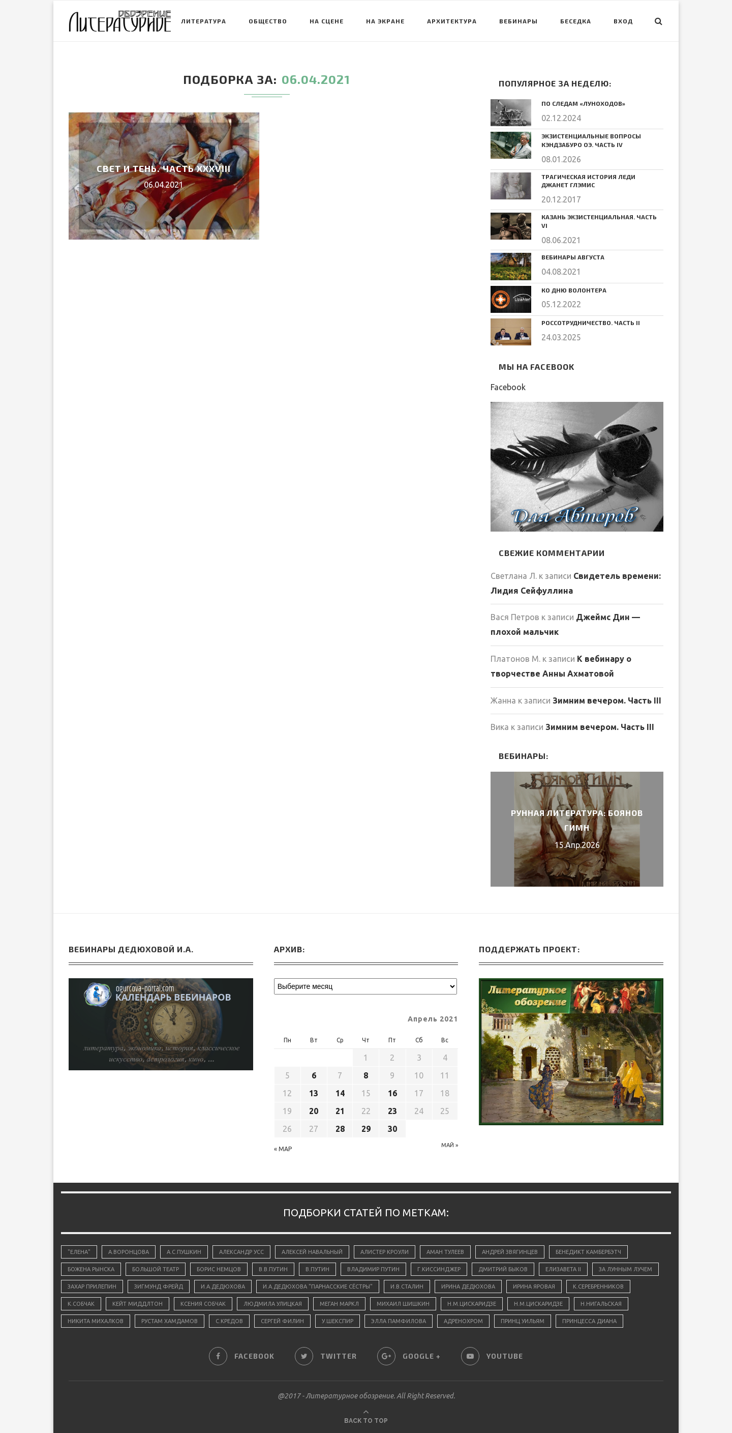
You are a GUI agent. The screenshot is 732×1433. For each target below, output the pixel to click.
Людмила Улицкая (272, 1304)
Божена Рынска (91, 1269)
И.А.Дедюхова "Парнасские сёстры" (318, 1286)
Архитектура (452, 20)
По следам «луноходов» (583, 103)
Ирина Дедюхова (468, 1286)
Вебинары (518, 20)
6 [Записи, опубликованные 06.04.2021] (314, 1075)
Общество (268, 20)
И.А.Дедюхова (223, 1286)
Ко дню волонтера (573, 290)
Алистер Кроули (384, 1252)
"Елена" (79, 1252)
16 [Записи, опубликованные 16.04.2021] (392, 1093)
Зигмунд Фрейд (158, 1286)
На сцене (327, 20)
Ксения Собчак (203, 1304)
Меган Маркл (339, 1304)
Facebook (508, 387)
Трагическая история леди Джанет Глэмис (588, 181)
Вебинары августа (572, 256)
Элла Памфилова (398, 1321)
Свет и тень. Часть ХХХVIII (164, 168)
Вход (623, 20)
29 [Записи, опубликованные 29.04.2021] (366, 1128)
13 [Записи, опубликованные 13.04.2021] (313, 1093)
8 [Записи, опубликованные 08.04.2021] (365, 1075)
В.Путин (317, 1269)
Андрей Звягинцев (510, 1252)
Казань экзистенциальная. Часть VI (599, 221)
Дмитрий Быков (503, 1269)
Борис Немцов (219, 1269)
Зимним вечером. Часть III (607, 700)
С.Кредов (229, 1321)
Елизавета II (563, 1269)
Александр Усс (241, 1252)
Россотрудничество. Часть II (590, 322)
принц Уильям (522, 1321)
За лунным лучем (625, 1269)
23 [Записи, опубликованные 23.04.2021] (392, 1111)
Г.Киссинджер (439, 1269)
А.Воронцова (128, 1252)
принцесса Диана (589, 1321)
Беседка (575, 20)
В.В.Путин (273, 1269)
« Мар (283, 1149)
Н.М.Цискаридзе (471, 1304)
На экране (385, 20)
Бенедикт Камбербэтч (588, 1252)
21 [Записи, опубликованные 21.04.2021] (340, 1111)
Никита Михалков (96, 1321)
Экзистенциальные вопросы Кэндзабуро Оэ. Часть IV (591, 140)
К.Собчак (81, 1304)
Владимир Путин (373, 1269)
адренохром (463, 1321)
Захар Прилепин (92, 1286)
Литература (203, 20)
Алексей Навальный (312, 1252)
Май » (449, 1145)
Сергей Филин (282, 1321)
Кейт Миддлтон (137, 1304)
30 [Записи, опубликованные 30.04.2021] (392, 1128)
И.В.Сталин (406, 1286)
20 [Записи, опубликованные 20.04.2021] (313, 1111)
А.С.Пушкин (184, 1252)
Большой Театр (155, 1269)
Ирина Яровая (534, 1286)
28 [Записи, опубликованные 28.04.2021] (340, 1128)
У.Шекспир (337, 1321)
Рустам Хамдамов (169, 1321)
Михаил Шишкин (403, 1304)
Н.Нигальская (601, 1304)
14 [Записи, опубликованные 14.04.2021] (340, 1093)
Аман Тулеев (445, 1252)
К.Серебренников (598, 1286)
